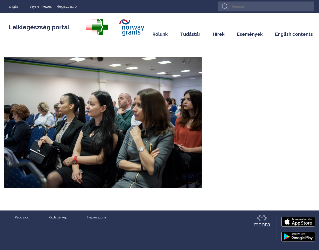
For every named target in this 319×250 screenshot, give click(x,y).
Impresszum (96, 217)
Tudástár (190, 34)
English (14, 6)
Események (250, 34)
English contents (294, 34)
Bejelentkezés (40, 6)
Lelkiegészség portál (39, 27)
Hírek (219, 34)
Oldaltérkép (58, 217)
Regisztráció (67, 6)
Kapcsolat (22, 217)
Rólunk (160, 34)
